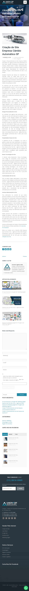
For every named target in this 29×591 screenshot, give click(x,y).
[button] (26, 588)
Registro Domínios (6, 552)
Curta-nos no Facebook (10, 427)
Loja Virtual (4, 531)
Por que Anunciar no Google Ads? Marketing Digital (13, 292)
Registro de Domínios (7, 423)
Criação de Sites (6, 528)
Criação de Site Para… (13, 443)
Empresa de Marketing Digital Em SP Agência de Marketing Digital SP (13, 323)
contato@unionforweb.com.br (10, 515)
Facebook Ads (5, 535)
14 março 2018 (7, 57)
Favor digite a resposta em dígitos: (11, 379)
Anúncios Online (6, 554)
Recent (10, 434)
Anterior (4, 256)
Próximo (25, 256)
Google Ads (4, 533)
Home (3, 20)
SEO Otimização (6, 548)
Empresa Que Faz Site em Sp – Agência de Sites (13, 307)
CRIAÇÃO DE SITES (6, 236)
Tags (16, 434)
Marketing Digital (6, 537)
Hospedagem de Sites (7, 422)
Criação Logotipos (6, 556)
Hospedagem (5, 550)
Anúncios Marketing (6, 420)
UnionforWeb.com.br (13, 585)
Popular (5, 434)
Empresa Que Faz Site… (13, 437)
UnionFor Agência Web (19, 57)
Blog (6, 20)
